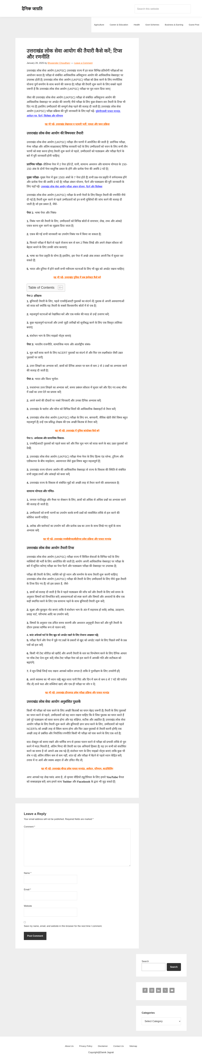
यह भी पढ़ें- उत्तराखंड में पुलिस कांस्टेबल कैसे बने (77, 430)
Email (27, 889)
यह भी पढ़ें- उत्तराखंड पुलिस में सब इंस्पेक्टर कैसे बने (77, 277)
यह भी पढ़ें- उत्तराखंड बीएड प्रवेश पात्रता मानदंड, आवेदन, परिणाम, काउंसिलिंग (77, 768)
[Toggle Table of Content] (59, 287)
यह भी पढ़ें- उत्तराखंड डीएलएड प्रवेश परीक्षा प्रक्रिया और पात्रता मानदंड (77, 692)
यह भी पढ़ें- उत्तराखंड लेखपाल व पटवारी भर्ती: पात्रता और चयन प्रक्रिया (77, 124)
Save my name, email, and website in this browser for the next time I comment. (63, 926)
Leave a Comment (83, 63)
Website (28, 906)
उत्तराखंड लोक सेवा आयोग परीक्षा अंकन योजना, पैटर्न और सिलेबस (75, 186)
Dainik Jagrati (32, 8)
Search (145, 961)
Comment (29, 826)
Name (27, 873)
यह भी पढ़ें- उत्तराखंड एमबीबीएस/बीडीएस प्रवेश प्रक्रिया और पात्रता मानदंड (77, 538)
